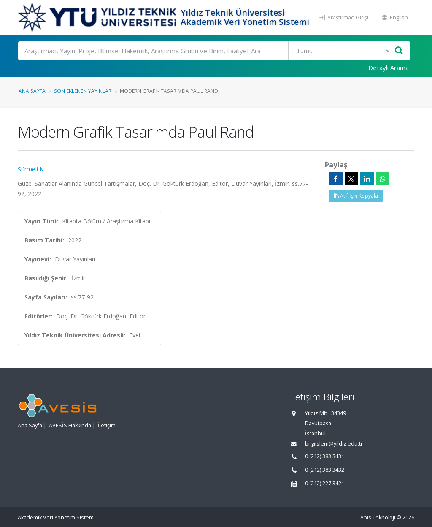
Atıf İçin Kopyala (356, 195)
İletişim (107, 425)
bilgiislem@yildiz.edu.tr (334, 443)
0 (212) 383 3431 (324, 456)
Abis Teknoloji (377, 517)
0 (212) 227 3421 (324, 483)
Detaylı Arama (388, 67)
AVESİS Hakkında (70, 425)
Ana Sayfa (32, 90)
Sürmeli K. (31, 169)
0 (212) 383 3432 (324, 469)
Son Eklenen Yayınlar (82, 90)
